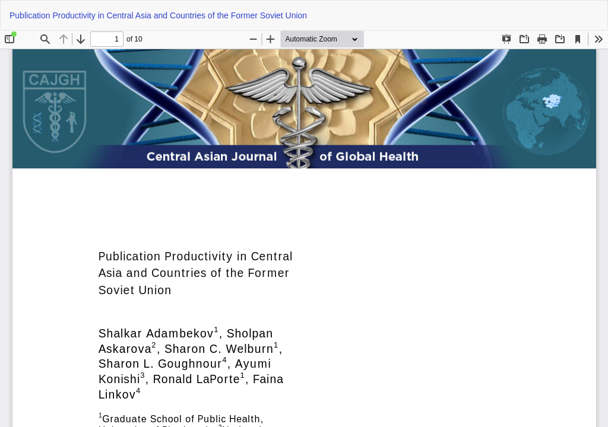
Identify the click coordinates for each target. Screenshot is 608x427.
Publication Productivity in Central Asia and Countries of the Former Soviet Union (158, 15)
